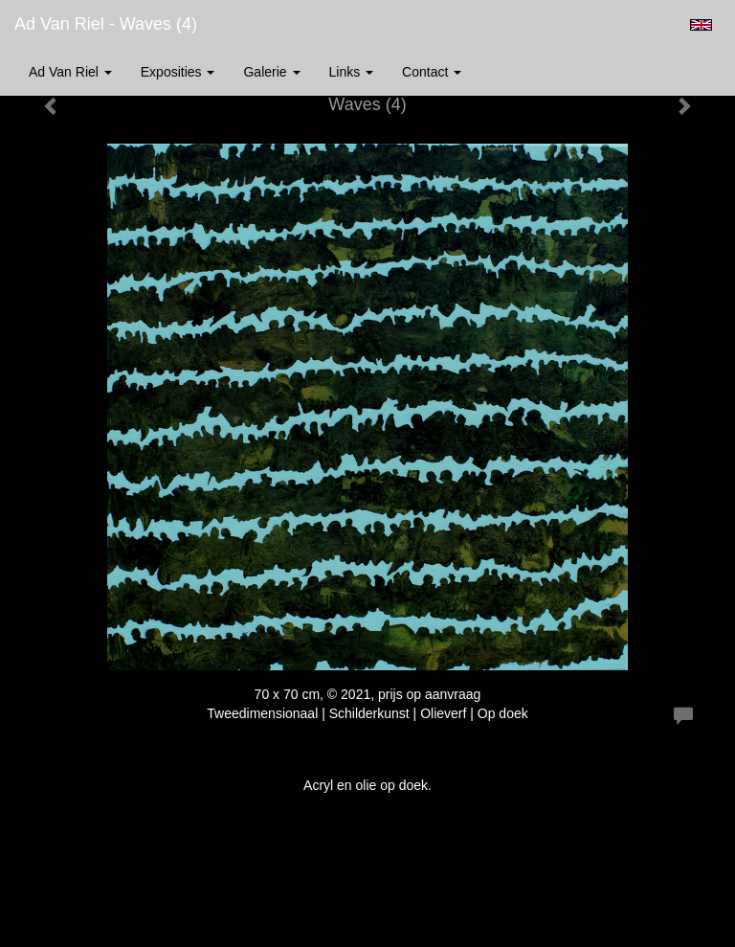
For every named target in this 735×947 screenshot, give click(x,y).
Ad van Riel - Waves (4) (105, 24)
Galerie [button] (271, 71)
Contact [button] (431, 71)
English (701, 25)
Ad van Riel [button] (70, 71)
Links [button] (351, 71)
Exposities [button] (178, 71)
